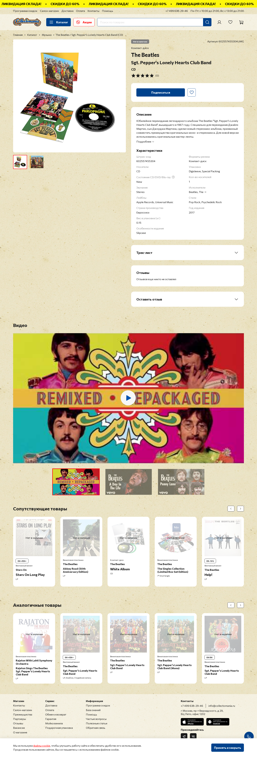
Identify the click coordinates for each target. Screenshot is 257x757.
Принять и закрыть (227, 747)
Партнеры (19, 718)
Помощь (107, 10)
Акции (84, 22)
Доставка (67, 10)
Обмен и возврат (55, 714)
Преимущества (22, 714)
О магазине (20, 732)
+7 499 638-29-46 (177, 10)
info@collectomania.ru (221, 705)
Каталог (58, 22)
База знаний (93, 710)
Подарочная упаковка (59, 727)
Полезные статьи (96, 723)
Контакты (93, 10)
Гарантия (50, 718)
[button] (76, 481)
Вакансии (19, 727)
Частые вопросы (96, 718)
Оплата (80, 10)
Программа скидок (25, 10)
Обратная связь (95, 727)
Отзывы (18, 723)
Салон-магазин (49, 10)
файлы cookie (41, 745)
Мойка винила (54, 723)
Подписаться (160, 92)
